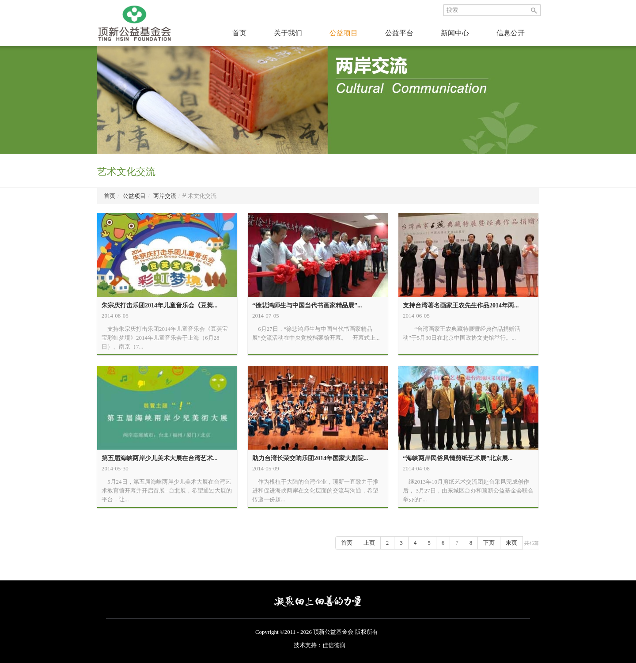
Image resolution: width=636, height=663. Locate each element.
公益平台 (399, 33)
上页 (369, 542)
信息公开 (510, 33)
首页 (239, 33)
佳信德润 (333, 645)
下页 (489, 542)
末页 (511, 542)
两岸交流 (164, 196)
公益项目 (343, 33)
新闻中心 (455, 33)
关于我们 (288, 33)
